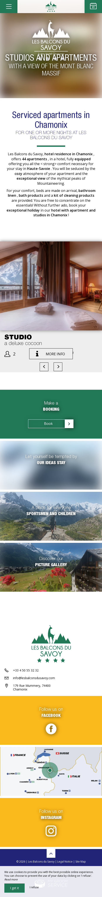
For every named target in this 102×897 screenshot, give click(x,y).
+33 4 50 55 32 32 (26, 670)
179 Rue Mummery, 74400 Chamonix (32, 687)
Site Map (80, 861)
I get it (14, 888)
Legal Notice (65, 861)
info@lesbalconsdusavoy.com (34, 678)
